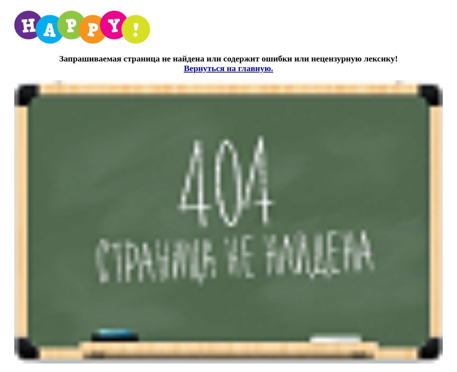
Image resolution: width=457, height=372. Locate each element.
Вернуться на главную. (228, 68)
